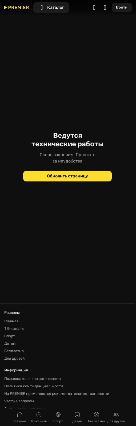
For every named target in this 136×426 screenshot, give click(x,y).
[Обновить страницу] (67, 176)
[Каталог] (51, 7)
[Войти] (122, 7)
